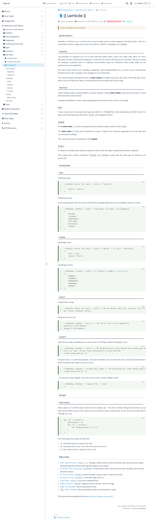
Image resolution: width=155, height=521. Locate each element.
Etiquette (10, 72)
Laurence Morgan (66, 21)
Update (10, 84)
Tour (71, 3)
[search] (143, 3)
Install (63, 3)
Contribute (106, 3)
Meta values (11, 97)
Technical (10, 75)
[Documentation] (51, 3)
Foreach (10, 91)
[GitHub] (127, 3)
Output (10, 88)
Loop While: (68, 478)
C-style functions (13, 61)
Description (10, 68)
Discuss (95, 3)
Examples (9, 78)
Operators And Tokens (13, 29)
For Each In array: (71, 475)
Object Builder (68, 487)
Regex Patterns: (70, 481)
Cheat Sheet (82, 3)
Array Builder (68, 484)
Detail (8, 94)
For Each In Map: (71, 472)
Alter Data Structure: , (74, 461)
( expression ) (11, 58)
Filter (9, 81)
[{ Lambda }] (10, 65)
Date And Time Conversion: (76, 467)
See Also (9, 101)
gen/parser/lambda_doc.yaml (100, 493)
